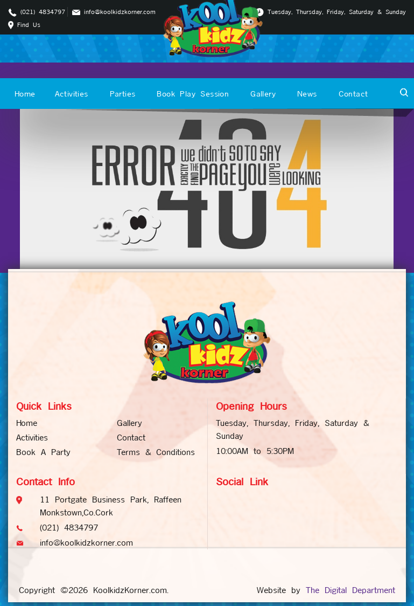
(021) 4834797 (42, 12)
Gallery (263, 93)
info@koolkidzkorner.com (120, 12)
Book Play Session (193, 93)
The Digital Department (350, 590)
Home (25, 93)
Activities (71, 93)
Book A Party (43, 452)
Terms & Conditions (156, 452)
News (307, 93)
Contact (353, 93)
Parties (123, 93)
